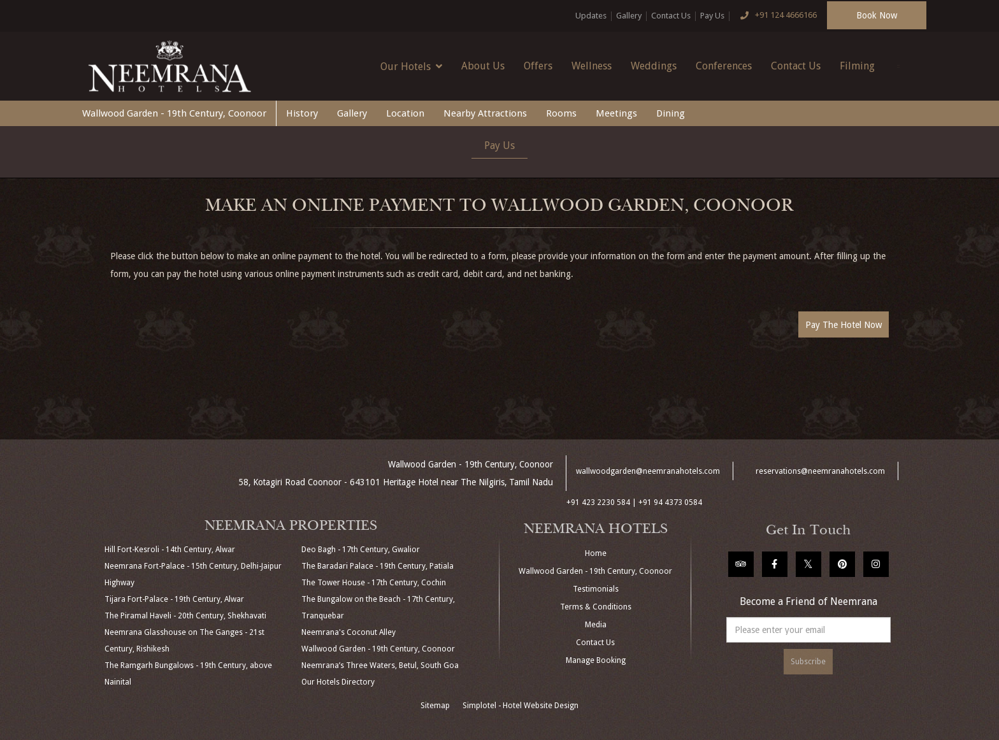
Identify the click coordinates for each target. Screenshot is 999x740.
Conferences (724, 66)
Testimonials (596, 589)
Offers (538, 66)
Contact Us (671, 15)
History (302, 113)
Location (405, 113)
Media (596, 624)
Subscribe (808, 661)
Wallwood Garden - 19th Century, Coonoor (174, 113)
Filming (857, 66)
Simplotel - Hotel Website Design (521, 705)
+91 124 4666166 (775, 16)
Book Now (876, 15)
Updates (591, 15)
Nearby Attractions (485, 113)
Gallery (629, 15)
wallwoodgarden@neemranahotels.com (648, 471)
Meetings (616, 113)
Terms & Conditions (595, 606)
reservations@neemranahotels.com (820, 471)
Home (596, 553)
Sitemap (435, 705)
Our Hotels (411, 66)
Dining (670, 113)
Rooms (561, 113)
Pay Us (712, 15)
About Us (483, 66)
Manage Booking (596, 660)
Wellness (591, 66)
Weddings (654, 66)
